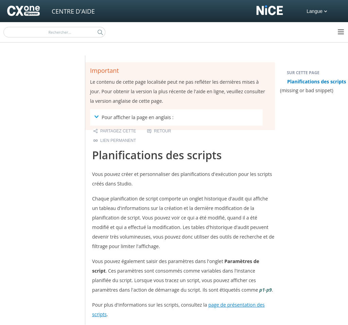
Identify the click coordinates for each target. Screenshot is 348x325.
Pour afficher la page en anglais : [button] (134, 117)
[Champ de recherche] (54, 32)
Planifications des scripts (316, 81)
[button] (100, 32)
